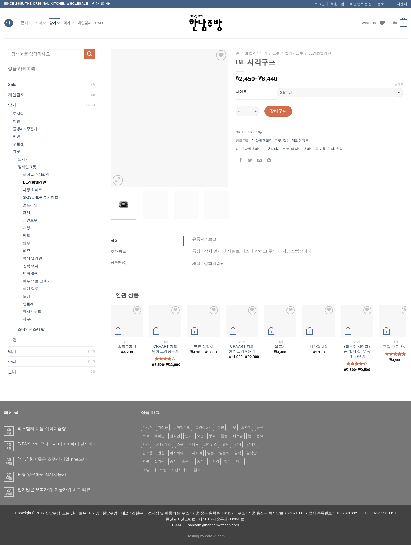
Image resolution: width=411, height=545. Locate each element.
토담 (26, 296)
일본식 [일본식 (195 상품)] (224, 453)
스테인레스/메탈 (31, 329)
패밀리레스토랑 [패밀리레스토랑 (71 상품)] (154, 470)
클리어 (398, 84)
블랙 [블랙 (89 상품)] (260, 436)
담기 (54, 22)
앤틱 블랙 (31, 273)
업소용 (320, 149)
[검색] (8, 23)
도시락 (18, 113)
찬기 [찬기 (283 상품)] (227, 461)
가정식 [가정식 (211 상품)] (148, 427)
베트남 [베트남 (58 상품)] (238, 436)
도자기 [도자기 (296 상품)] (246, 427)
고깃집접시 (271, 149)
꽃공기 (280, 346)
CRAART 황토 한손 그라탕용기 (242, 348)
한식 (339, 149)
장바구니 (278, 111)
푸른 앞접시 (203, 346)
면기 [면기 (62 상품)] (188, 436)
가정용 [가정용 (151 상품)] (163, 427)
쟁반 (16, 136)
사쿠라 (28, 319)
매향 (26, 228)
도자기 (23, 159)
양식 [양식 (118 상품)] (237, 444)
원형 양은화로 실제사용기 (42, 474)
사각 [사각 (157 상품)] (146, 444)
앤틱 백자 (31, 266)
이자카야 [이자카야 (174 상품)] (195, 453)
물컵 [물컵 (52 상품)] (224, 436)
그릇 (16, 151)
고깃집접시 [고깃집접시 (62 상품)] (203, 427)
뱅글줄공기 (127, 346)
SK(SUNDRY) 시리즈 (40, 197)
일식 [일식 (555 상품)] (237, 453)
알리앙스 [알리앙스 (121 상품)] (210, 444)
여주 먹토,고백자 (37, 281)
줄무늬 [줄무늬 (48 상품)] (187, 461)
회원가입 (337, 4)
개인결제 (84, 23)
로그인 (320, 4)
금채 (26, 213)
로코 (285, 149)
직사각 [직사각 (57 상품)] (214, 461)
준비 (26, 22)
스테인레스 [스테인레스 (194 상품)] (162, 444)
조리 (40, 22)
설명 (114, 241)
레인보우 (30, 220)
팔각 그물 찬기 (395, 346)
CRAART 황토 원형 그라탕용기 (165, 348)
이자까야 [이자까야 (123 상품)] (176, 453)
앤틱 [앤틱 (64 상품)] (226, 444)
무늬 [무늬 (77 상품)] (212, 436)
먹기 (68, 22)
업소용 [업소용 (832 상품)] (148, 453)
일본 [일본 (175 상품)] (210, 453)
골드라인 (30, 205)
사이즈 (241, 92)
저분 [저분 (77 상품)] (146, 461)
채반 (16, 121)
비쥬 (26, 251)
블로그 (382, 4)
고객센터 (400, 4)
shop (250, 53)
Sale (99, 23)
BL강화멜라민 (34, 182)
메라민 (296, 149)
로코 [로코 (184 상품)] (146, 436)
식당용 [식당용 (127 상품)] (193, 444)
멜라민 (308, 149)
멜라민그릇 (27, 167)
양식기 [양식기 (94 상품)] (251, 444)
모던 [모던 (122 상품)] (200, 436)
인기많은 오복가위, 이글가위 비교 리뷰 (54, 489)
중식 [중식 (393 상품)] (200, 461)
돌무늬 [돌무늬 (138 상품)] (262, 427)
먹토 (26, 235)
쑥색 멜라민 (32, 258)
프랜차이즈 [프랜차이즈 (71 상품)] (179, 470)
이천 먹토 (31, 289)
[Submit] (89, 54)
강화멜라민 (253, 149)
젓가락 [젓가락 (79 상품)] (159, 461)
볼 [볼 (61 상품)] (249, 436)
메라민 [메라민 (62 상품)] (159, 436)
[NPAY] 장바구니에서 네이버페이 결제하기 (57, 444)
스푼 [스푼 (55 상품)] (180, 444)
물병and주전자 (25, 129)
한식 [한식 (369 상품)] (197, 470)
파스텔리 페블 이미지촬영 (42, 429)
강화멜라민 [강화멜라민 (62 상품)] (181, 427)
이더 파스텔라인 (36, 174)
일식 (330, 149)
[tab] (147, 241)
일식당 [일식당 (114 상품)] (251, 453)
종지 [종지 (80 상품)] (173, 461)
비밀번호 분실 (361, 4)
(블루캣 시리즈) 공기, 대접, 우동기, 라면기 (357, 351)
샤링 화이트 (32, 190)
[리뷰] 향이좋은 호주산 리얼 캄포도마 (53, 459)
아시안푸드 (32, 311)
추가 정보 (118, 251)
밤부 (26, 243)
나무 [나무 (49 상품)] (232, 427)
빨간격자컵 (319, 346)
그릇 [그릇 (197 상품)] (220, 427)
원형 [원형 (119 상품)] (161, 453)
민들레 (28, 304)
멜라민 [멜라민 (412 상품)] (175, 436)
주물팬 (18, 144)
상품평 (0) (119, 263)
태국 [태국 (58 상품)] (239, 461)
